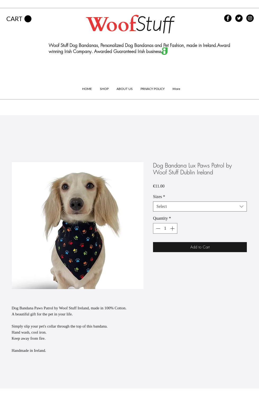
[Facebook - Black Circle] (228, 18)
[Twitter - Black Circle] (239, 18)
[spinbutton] (165, 228)
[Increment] (173, 228)
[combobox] (200, 206)
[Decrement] (157, 228)
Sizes (159, 196)
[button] (18, 19)
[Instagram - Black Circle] (250, 18)
